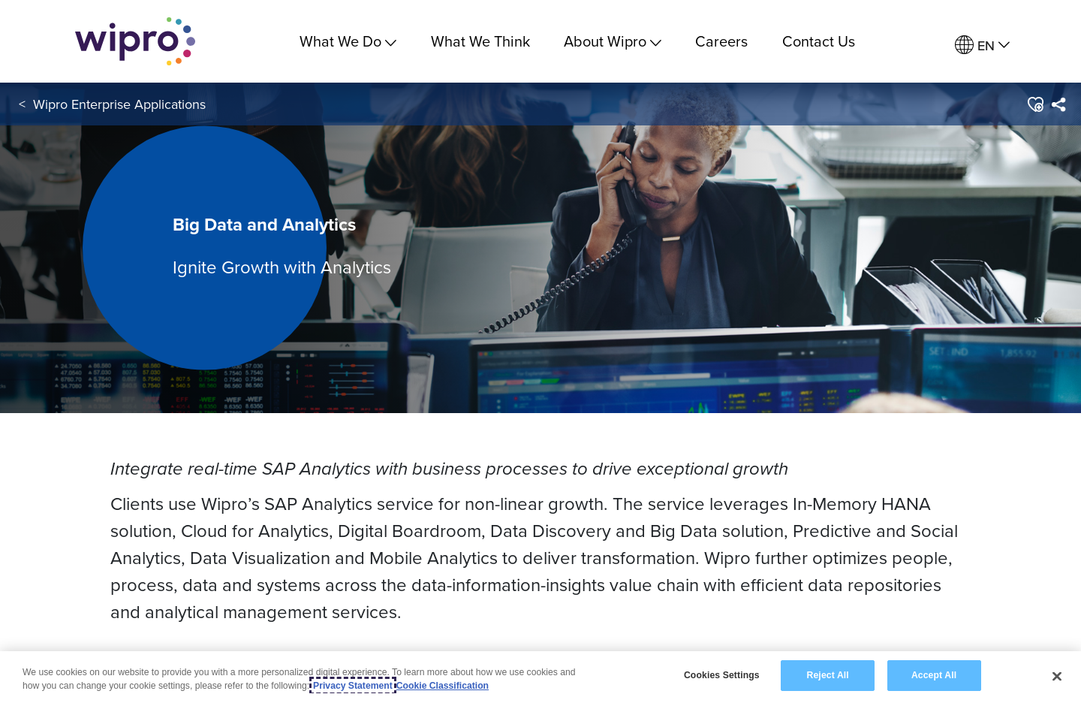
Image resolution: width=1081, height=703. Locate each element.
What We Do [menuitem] (348, 41)
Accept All (933, 676)
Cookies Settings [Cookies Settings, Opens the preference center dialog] (722, 676)
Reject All (828, 676)
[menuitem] (982, 45)
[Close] (1056, 676)
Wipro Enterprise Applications (119, 104)
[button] (1035, 104)
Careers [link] (721, 41)
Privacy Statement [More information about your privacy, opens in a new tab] (353, 686)
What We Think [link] (480, 41)
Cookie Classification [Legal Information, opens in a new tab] (442, 686)
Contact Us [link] (818, 41)
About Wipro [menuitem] (612, 41)
